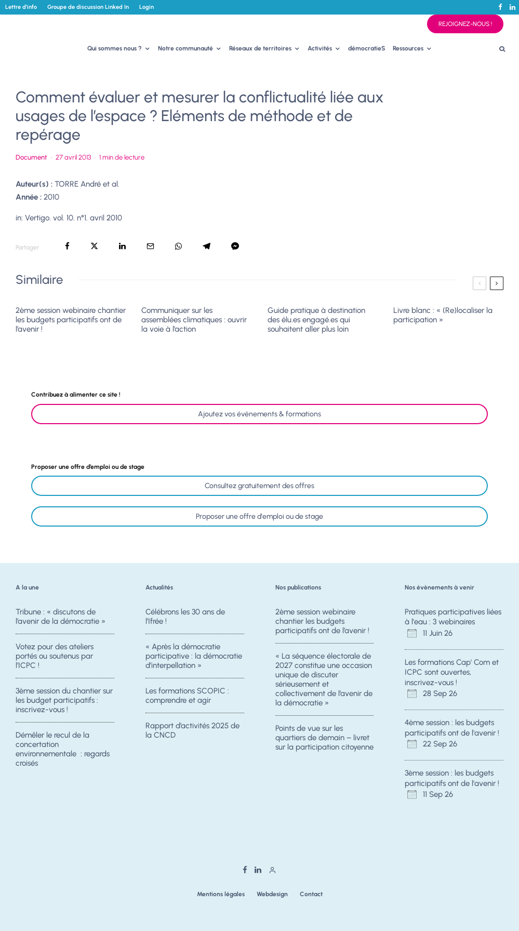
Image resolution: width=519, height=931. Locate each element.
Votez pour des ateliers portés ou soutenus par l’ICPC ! (55, 656)
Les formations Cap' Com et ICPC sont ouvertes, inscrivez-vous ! (452, 672)
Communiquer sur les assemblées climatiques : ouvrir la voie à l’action (194, 320)
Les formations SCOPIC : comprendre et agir (187, 696)
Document (31, 157)
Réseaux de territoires (260, 48)
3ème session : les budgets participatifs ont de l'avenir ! (452, 778)
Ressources (408, 48)
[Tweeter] (94, 246)
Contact (311, 894)
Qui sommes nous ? (114, 48)
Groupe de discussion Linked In (88, 7)
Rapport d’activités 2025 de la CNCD (192, 733)
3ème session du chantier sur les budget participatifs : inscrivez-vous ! (64, 701)
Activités (320, 48)
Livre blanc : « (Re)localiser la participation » (443, 315)
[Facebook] (500, 7)
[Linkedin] (512, 7)
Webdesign (272, 894)
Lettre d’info (21, 7)
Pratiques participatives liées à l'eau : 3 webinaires (453, 617)
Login (146, 7)
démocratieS (366, 48)
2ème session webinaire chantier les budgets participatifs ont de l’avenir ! (71, 320)
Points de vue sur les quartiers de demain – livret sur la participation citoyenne (324, 738)
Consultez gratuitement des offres (259, 485)
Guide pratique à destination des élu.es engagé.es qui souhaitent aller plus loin (316, 320)
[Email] (150, 246)
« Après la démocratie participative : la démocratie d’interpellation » (193, 656)
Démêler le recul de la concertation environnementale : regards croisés (63, 752)
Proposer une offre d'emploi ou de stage (259, 516)
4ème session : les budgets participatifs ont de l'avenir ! (452, 728)
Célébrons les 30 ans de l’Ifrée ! (185, 616)
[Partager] (67, 246)
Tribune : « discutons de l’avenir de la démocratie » (60, 616)
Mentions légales (221, 894)
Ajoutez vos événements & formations (259, 414)
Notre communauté (185, 48)
